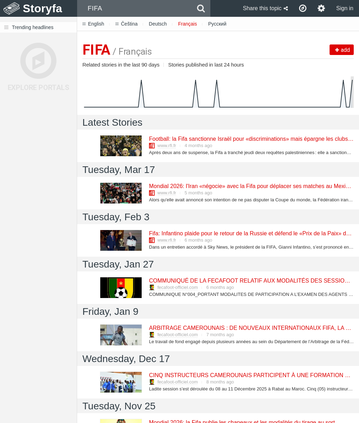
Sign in (344, 8)
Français (187, 24)
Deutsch (158, 24)
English (93, 24)
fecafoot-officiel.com (177, 287)
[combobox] (134, 8)
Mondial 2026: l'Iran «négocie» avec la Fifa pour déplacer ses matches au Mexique (251, 186)
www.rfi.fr (166, 145)
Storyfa (42, 8)
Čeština (126, 24)
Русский (217, 24)
